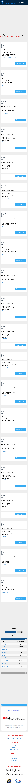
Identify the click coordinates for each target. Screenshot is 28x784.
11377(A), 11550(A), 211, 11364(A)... (9, 57)
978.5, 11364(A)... (5, 198)
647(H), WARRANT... (6, 113)
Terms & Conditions (14, 756)
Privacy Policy (14, 758)
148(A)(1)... (4, 508)
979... (3, 226)
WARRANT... (4, 339)
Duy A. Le (3, 102)
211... (3, 85)
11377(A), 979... (5, 367)
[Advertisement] (14, 19)
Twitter (18, 738)
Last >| (20, 632)
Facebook (10, 738)
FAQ (14, 762)
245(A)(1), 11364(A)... (6, 592)
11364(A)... (4, 395)
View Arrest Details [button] (20, 63)
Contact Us (14, 760)
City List (14, 745)
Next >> (10, 632)
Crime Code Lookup (14, 749)
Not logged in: (5, 626)
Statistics (14, 747)
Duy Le (3, 46)
